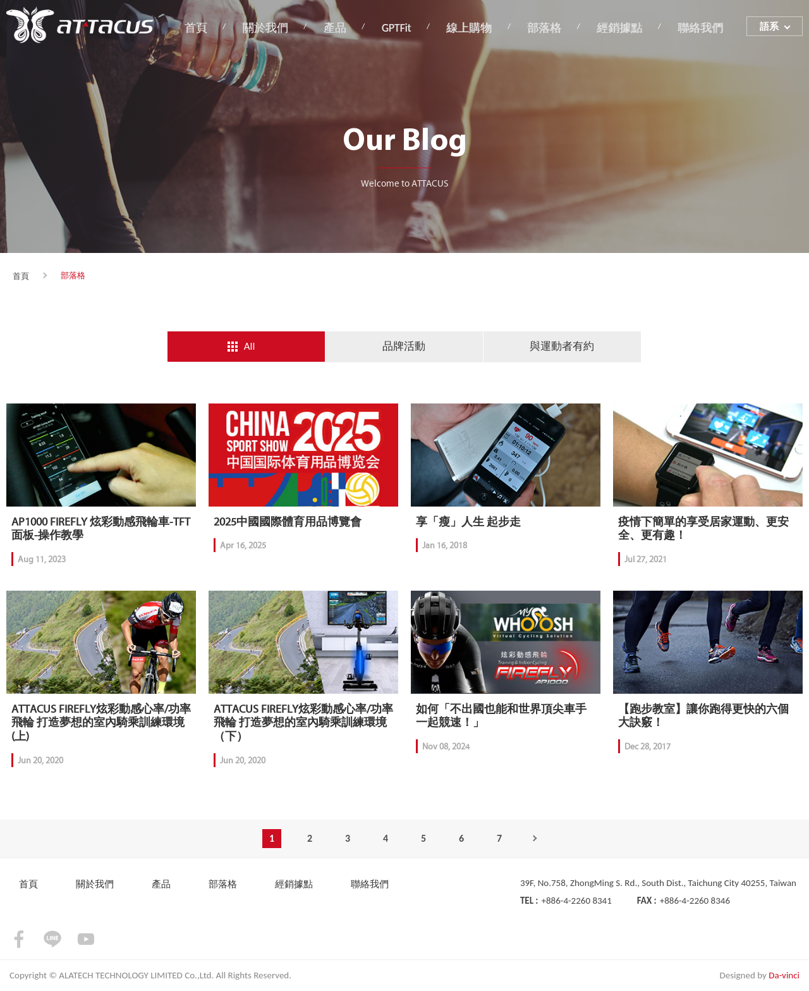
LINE (52, 939)
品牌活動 (403, 346)
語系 (769, 27)
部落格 (549, 27)
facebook (18, 939)
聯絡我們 (701, 27)
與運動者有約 (562, 346)
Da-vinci (784, 976)
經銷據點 (622, 27)
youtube (85, 939)
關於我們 (277, 27)
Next (537, 839)
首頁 (209, 27)
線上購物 (476, 27)
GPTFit (404, 27)
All (249, 346)
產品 (344, 27)
